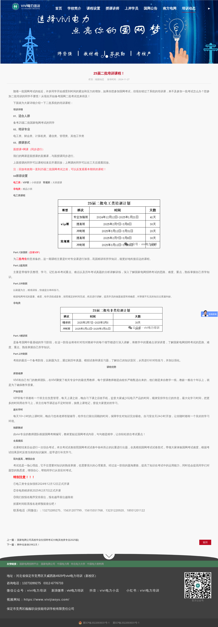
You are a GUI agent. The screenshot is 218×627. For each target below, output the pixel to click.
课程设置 (93, 8)
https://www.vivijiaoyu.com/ (46, 599)
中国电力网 (63, 563)
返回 (205, 542)
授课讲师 (112, 8)
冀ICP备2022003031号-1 (125, 622)
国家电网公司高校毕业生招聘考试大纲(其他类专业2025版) (48, 539)
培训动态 (189, 8)
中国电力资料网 (95, 563)
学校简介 (74, 8)
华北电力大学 (78, 563)
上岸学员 (131, 8)
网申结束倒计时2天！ (28, 544)
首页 (58, 8)
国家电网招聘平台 (28, 563)
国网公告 (150, 8)
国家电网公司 (48, 563)
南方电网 (169, 8)
